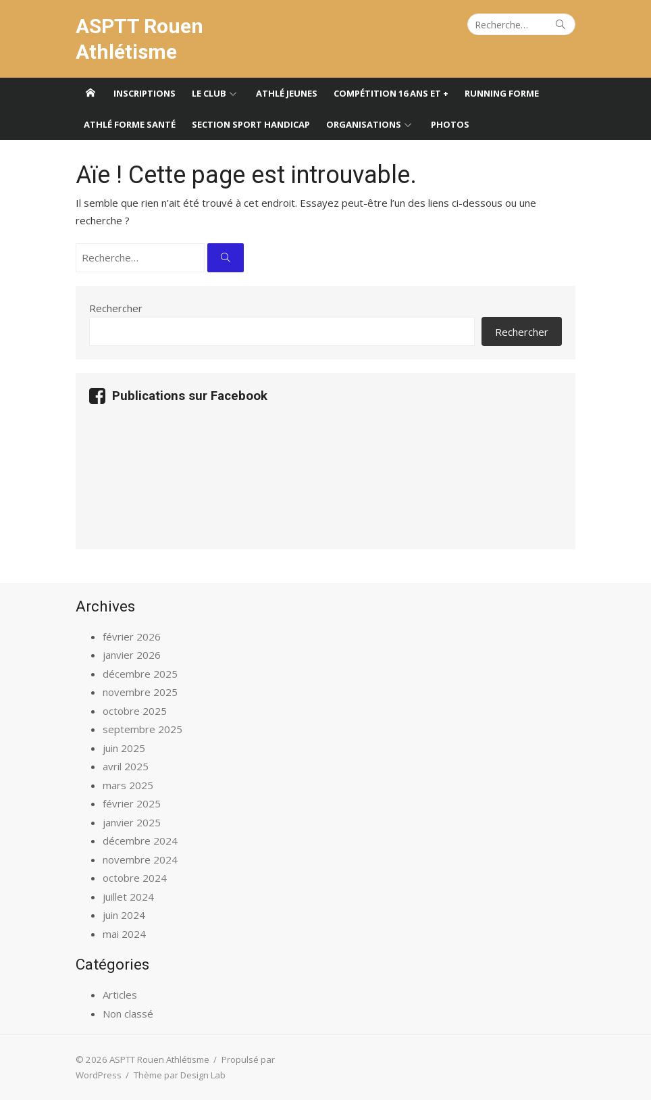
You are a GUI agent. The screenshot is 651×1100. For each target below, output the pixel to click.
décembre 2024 (140, 840)
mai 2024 (124, 934)
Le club (209, 93)
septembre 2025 (142, 729)
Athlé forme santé (130, 124)
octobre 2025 (135, 711)
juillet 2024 (128, 896)
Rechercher (115, 308)
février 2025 (132, 803)
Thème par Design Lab (180, 1075)
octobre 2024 (135, 877)
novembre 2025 (140, 692)
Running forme (502, 93)
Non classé (128, 1013)
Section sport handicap (251, 124)
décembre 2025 (140, 673)
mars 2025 (128, 785)
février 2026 (132, 636)
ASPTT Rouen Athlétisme (139, 39)
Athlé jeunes (286, 93)
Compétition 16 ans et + (391, 93)
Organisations (363, 124)
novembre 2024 (140, 859)
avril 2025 (126, 766)
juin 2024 (124, 915)
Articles (120, 994)
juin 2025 (124, 748)
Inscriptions (144, 93)
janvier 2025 (132, 822)
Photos (450, 124)
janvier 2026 (132, 654)
